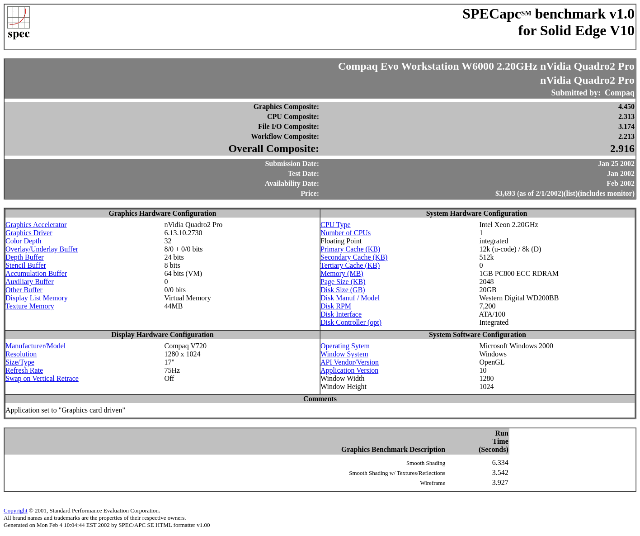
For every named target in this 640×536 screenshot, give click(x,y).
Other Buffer (23, 290)
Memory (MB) (341, 273)
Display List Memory (36, 298)
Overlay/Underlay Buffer (41, 249)
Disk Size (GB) (342, 290)
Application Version (349, 370)
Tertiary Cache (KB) (350, 265)
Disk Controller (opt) (350, 322)
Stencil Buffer (25, 265)
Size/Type (19, 362)
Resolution (21, 354)
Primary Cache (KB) (350, 249)
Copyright (16, 510)
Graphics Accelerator (35, 224)
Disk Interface (341, 314)
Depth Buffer (24, 257)
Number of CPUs (345, 233)
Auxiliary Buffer (29, 281)
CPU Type (335, 224)
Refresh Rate (24, 370)
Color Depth (23, 241)
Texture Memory (29, 306)
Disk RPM (335, 306)
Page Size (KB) (343, 281)
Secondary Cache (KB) (353, 257)
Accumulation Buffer (36, 273)
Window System (344, 354)
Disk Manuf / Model (350, 298)
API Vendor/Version (349, 362)
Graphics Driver (28, 233)
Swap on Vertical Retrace (42, 378)
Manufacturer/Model (35, 346)
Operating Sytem (345, 346)
